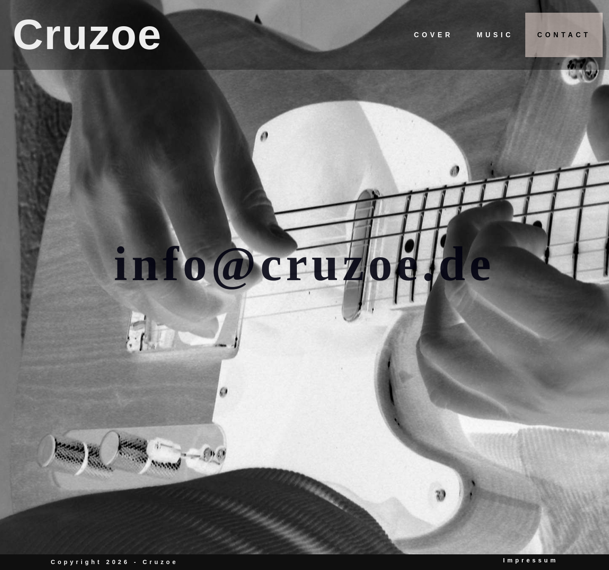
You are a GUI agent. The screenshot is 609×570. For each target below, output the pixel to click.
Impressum (531, 560)
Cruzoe (87, 34)
